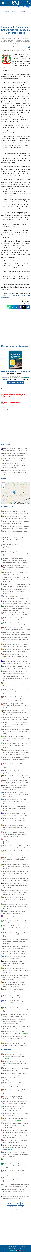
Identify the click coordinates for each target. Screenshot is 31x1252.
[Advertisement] (15, 18)
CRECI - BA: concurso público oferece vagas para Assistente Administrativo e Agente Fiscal (16, 1180)
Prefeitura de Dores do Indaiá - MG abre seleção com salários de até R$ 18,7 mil (15, 450)
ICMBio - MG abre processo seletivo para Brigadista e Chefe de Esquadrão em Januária (15, 808)
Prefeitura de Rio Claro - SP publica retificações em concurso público (14, 1056)
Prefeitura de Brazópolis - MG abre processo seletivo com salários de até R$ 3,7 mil (15, 820)
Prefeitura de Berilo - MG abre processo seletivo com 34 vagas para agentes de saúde (15, 1003)
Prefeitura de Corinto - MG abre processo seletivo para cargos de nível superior (16, 667)
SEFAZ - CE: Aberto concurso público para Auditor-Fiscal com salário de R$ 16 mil (16, 1186)
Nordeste (15, 1210)
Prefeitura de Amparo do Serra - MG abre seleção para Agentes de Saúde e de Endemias (16, 759)
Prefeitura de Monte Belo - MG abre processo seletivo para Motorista (14, 619)
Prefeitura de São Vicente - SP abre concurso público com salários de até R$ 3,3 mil (15, 1063)
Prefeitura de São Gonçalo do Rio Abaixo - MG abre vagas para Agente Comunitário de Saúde (16, 867)
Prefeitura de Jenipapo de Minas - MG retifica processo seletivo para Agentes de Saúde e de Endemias (16, 794)
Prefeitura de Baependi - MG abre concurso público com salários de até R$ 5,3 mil (15, 827)
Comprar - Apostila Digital (15, 382)
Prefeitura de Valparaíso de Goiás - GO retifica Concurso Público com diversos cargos (15, 1147)
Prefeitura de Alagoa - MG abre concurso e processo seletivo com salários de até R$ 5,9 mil (16, 1010)
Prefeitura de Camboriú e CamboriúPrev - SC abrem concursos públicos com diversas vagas (16, 1125)
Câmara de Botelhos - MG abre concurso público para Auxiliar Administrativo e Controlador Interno (15, 788)
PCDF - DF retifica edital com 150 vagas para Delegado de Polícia (15, 1141)
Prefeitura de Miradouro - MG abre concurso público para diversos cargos (15, 814)
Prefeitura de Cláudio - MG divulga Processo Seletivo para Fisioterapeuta (15, 1044)
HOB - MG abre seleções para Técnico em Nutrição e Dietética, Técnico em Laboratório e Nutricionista (16, 540)
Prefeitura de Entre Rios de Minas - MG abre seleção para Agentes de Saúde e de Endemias (16, 745)
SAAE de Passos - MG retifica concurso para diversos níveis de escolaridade (15, 952)
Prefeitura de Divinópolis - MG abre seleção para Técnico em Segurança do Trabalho (15, 656)
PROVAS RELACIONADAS (12, 403)
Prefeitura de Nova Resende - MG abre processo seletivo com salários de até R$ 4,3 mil (15, 639)
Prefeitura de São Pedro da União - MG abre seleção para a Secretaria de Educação (15, 591)
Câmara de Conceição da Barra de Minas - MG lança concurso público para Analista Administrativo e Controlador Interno (16, 752)
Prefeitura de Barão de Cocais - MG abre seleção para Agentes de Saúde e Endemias (15, 963)
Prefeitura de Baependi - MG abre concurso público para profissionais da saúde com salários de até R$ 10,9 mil (15, 991)
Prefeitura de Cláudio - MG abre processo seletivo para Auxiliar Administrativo (16, 645)
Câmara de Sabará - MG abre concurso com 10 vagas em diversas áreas (15, 1016)
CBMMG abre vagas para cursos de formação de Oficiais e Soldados (14, 917)
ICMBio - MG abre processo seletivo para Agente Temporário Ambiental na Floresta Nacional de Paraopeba (16, 608)
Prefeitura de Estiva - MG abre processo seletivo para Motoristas (15, 573)
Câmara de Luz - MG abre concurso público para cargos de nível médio (14, 459)
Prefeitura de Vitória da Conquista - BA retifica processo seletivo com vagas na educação (15, 1173)
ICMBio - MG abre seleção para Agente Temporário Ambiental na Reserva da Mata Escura (15, 724)
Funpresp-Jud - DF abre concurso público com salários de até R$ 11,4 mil (16, 1136)
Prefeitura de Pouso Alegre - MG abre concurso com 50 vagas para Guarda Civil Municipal (16, 860)
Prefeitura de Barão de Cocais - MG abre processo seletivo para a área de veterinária (15, 685)
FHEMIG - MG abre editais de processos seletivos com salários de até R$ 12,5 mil (15, 597)
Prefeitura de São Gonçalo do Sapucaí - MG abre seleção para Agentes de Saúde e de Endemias (16, 885)
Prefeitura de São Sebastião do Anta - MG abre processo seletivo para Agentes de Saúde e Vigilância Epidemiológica (16, 853)
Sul (24, 1203)
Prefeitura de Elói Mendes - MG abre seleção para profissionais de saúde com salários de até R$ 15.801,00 (16, 699)
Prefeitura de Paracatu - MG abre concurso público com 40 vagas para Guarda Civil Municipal (14, 834)
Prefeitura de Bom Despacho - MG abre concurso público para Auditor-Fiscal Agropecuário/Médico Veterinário (15, 892)
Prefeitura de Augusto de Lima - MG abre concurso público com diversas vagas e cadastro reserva (16, 977)
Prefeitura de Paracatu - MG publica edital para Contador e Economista (16, 1027)
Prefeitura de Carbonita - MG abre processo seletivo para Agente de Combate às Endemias (16, 970)
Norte (21, 1207)
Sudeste (16, 1203)
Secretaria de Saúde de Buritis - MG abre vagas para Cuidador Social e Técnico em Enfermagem (16, 579)
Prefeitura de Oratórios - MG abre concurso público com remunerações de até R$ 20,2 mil (15, 712)
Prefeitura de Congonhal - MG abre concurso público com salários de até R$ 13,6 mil (15, 766)
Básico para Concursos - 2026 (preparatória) (15, 371)
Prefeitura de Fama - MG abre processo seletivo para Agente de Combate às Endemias (15, 942)
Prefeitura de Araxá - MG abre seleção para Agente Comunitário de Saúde (15, 454)
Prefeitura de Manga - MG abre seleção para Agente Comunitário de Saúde (15, 947)
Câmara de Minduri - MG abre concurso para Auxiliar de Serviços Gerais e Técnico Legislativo (16, 928)
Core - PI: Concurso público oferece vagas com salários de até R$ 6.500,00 (16, 1197)
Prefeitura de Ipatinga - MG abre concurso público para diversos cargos (16, 772)
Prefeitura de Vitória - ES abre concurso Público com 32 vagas (15, 1114)
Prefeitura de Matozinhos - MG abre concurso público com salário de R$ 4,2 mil (15, 801)
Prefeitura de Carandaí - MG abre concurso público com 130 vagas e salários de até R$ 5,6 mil (14, 984)
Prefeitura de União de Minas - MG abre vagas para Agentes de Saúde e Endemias (16, 782)
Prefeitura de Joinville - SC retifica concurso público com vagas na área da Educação (16, 1131)
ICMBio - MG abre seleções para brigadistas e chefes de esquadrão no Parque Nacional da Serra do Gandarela (15, 561)
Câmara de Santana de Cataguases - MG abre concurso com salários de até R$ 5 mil (16, 912)
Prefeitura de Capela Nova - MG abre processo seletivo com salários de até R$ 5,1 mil (15, 554)
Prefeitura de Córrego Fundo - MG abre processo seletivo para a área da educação (16, 602)
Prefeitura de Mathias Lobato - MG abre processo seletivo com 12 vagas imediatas (16, 879)
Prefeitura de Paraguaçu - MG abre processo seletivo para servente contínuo (15, 512)
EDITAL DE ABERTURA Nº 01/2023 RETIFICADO (14, 396)
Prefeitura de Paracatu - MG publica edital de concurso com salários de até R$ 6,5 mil (16, 847)
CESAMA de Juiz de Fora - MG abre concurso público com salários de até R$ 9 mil (16, 678)
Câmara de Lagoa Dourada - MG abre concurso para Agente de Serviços (15, 672)
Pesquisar (22, 11)
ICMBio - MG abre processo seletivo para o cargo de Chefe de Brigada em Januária (16, 585)
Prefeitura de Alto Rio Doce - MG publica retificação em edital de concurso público (16, 922)
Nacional (8, 1203)
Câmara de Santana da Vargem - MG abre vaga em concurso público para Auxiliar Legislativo (16, 906)
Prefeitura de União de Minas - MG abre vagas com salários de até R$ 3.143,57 (15, 718)
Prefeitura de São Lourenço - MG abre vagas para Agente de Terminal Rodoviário (16, 629)
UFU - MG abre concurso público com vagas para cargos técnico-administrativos (16, 662)
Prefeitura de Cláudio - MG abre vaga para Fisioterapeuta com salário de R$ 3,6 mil (16, 650)
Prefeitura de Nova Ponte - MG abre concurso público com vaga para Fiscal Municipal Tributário (15, 465)
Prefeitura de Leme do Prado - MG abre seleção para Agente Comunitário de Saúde (15, 899)
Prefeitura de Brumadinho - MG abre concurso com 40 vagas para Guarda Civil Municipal (16, 567)
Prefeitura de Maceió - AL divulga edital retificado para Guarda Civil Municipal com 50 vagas (15, 1166)
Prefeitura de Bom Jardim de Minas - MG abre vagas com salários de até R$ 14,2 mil (16, 777)
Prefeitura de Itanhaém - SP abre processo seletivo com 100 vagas (16, 1069)
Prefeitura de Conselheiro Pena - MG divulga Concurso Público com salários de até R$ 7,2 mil (16, 1038)
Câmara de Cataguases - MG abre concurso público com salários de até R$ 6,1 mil (15, 706)
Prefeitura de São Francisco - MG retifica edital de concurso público (15, 957)
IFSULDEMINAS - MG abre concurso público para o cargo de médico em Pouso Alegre (16, 547)
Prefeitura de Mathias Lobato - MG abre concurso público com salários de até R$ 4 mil (16, 873)
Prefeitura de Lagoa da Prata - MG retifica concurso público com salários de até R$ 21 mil (16, 472)
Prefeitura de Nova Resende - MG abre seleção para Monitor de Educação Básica (16, 614)
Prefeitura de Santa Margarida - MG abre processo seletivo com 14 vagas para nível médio (16, 935)
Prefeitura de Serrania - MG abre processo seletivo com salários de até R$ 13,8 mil (16, 624)
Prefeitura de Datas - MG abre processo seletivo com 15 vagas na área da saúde (15, 997)
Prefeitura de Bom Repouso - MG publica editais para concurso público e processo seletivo (16, 731)
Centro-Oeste (12, 1207)
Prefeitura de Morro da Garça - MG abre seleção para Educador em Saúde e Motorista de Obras (15, 533)
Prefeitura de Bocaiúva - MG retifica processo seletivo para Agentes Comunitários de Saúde (14, 1021)
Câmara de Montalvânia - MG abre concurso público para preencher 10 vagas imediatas (16, 738)
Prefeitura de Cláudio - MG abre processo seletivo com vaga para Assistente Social (16, 527)
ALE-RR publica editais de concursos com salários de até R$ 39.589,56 (16, 1160)
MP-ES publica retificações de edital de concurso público (15, 1119)
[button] (2, 2)
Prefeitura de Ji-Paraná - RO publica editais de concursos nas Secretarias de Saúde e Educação (15, 1154)
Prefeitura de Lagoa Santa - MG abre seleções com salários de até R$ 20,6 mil (15, 517)
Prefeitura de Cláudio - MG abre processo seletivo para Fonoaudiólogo (16, 522)
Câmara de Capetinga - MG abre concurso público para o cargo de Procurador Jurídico (16, 841)
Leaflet (12, 503)
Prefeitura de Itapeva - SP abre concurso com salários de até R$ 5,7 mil (15, 1074)
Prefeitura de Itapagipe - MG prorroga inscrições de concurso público (16, 1032)
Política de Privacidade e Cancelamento (15, 1246)
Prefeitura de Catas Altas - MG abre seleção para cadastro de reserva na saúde (16, 634)
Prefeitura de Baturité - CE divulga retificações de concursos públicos (14, 1192)
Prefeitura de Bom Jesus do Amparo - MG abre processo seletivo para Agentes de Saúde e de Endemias (16, 692)
